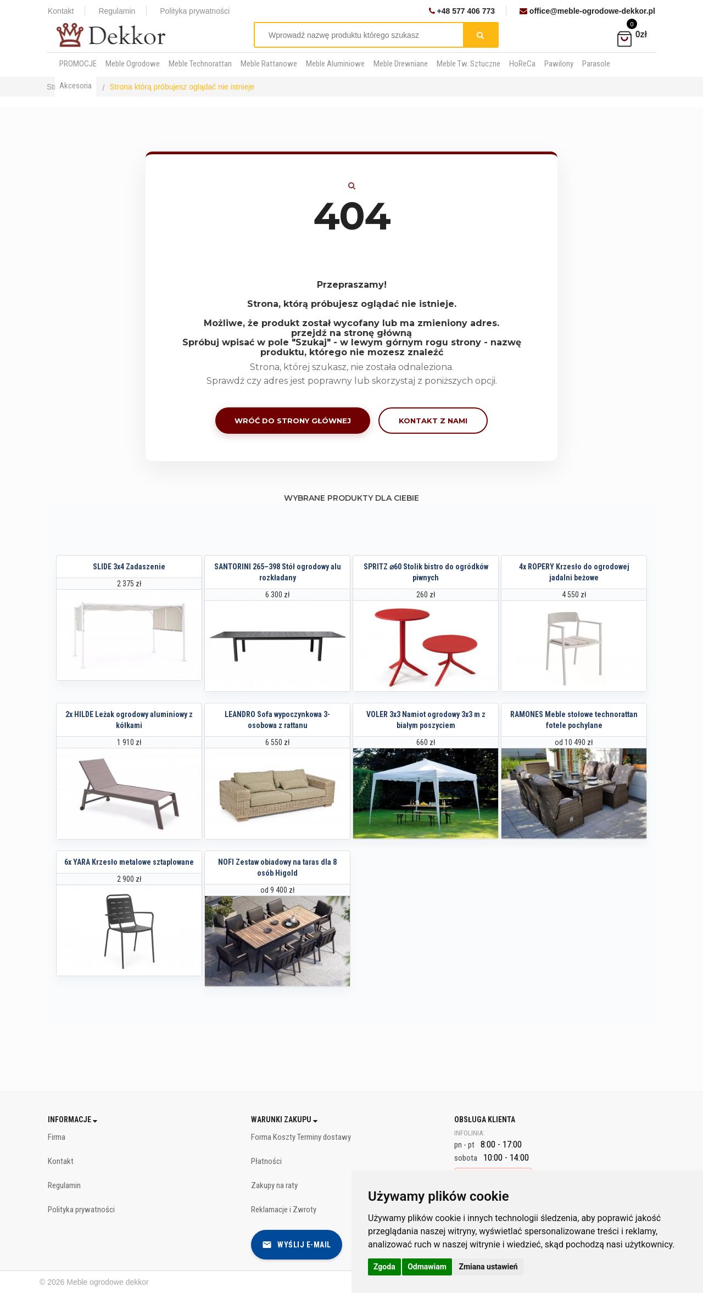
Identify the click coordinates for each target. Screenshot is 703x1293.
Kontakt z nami (433, 420)
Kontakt (61, 11)
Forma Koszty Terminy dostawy (301, 1137)
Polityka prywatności (195, 11)
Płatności (266, 1161)
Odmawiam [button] (427, 1266)
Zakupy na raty (274, 1185)
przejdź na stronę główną (351, 333)
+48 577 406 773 (462, 11)
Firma (56, 1137)
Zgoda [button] (384, 1266)
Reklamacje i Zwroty (283, 1209)
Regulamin (116, 11)
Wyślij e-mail (296, 1245)
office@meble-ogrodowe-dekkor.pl (587, 11)
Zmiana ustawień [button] (488, 1266)
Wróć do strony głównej (293, 420)
